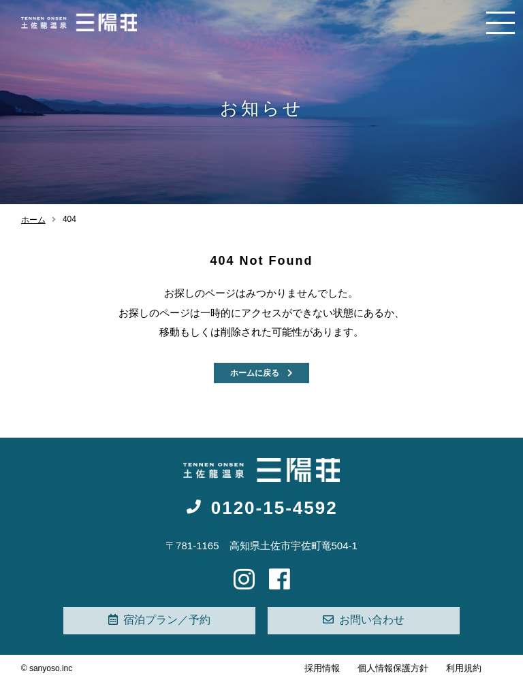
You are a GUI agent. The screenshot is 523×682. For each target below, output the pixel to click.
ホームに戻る (261, 373)
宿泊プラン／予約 (159, 620)
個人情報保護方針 (393, 668)
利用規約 (463, 668)
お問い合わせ (364, 620)
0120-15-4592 (261, 508)
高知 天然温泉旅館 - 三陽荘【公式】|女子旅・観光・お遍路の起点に (79, 22)
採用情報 (322, 668)
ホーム (33, 220)
